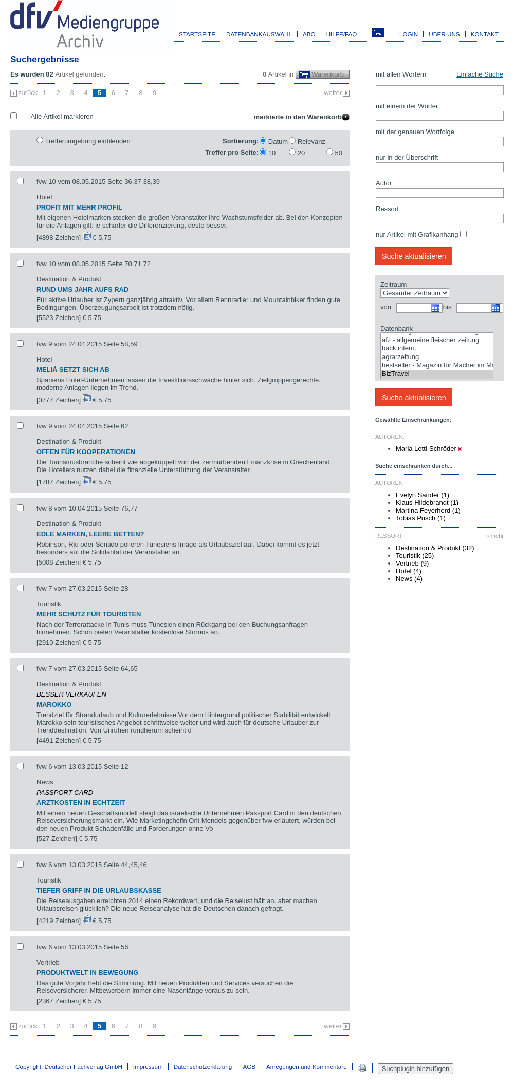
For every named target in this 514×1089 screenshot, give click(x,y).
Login (408, 34)
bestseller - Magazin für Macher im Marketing (437, 365)
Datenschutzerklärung (203, 1066)
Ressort (387, 209)
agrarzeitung (437, 357)
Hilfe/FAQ (341, 34)
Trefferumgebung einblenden (87, 141)
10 (272, 153)
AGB (249, 1066)
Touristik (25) (415, 555)
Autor (384, 183)
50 (338, 153)
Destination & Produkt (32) (435, 548)
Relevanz (311, 141)
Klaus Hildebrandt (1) (427, 502)
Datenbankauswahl (259, 34)
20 (301, 153)
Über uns (444, 34)
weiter (333, 93)
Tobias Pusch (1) (421, 518)
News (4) (409, 579)
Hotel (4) (408, 571)
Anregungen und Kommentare (306, 1066)
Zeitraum (393, 284)
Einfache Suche (479, 74)
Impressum (148, 1066)
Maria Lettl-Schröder (429, 449)
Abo (309, 34)
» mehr (495, 536)
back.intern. (437, 348)
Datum (278, 141)
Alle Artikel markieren (62, 116)
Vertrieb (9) (412, 563)
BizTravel (437, 374)
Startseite (197, 34)
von (385, 307)
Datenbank (396, 328)
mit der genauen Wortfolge (415, 132)
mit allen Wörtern (401, 74)
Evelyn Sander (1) (422, 495)
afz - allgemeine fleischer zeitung (437, 340)
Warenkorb (327, 74)
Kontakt (485, 34)
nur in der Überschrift (407, 157)
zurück (28, 93)
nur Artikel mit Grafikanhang (417, 234)
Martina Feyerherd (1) (428, 510)
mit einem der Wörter (407, 106)
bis (447, 307)
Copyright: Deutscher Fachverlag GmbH (68, 1066)
